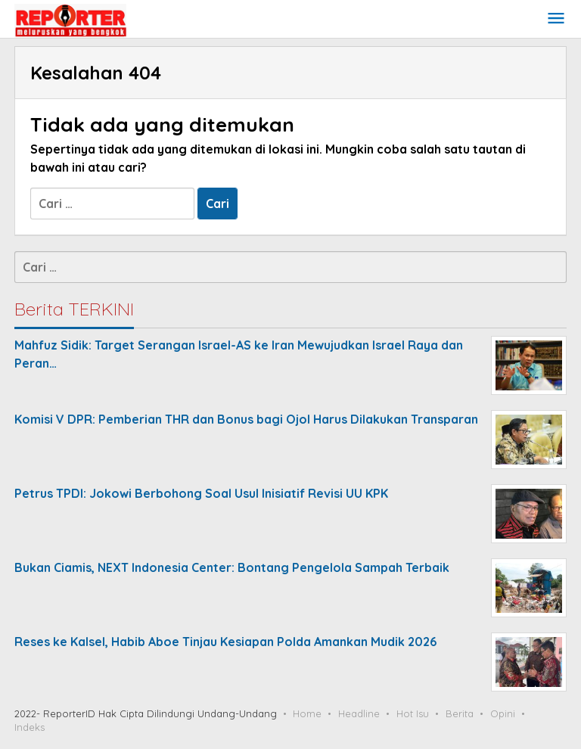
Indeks (29, 727)
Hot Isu (412, 713)
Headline (359, 713)
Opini (502, 713)
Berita (460, 713)
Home (307, 713)
